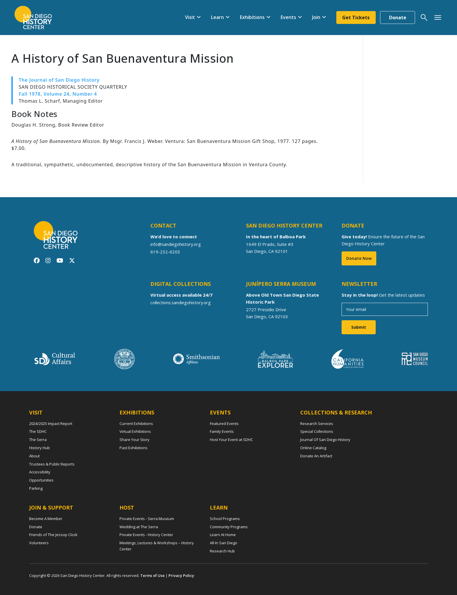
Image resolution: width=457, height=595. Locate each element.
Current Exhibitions (136, 423)
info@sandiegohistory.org (176, 244)
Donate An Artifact (316, 456)
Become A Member (45, 518)
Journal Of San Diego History (325, 439)
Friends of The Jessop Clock (53, 534)
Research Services (316, 423)
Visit (190, 17)
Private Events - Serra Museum (146, 518)
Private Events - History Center (146, 534)
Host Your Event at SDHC (231, 439)
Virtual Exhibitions (135, 431)
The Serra (38, 439)
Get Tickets (356, 17)
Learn (217, 17)
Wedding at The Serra (138, 526)
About (34, 456)
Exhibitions (252, 17)
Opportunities (41, 480)
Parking (36, 488)
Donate (397, 17)
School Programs (225, 518)
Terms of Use (152, 575)
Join (316, 17)
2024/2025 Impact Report (50, 423)
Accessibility (39, 472)
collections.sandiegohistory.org (181, 302)
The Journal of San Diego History (59, 80)
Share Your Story (134, 439)
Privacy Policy (181, 575)
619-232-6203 (165, 252)
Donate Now (359, 258)
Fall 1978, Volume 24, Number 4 (58, 94)
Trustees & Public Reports (52, 464)
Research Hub (222, 551)
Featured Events (224, 423)
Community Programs (229, 526)
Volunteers (39, 542)
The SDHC (38, 431)
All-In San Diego (223, 542)
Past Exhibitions (133, 447)
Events (288, 17)
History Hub (39, 447)
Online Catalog (313, 447)
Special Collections (316, 431)
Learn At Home (223, 534)
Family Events (222, 431)
